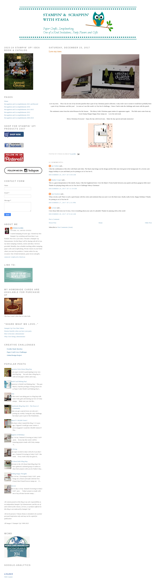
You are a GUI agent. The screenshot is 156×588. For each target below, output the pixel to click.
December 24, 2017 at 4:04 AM (62, 175)
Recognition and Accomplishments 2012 (17, 112)
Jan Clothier (55, 166)
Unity (12, 394)
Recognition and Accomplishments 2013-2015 (19, 109)
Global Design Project (14, 355)
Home (100, 223)
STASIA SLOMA (18, 228)
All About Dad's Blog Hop (19, 461)
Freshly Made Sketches (14, 349)
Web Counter (8, 577)
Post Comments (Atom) (65, 227)
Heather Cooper (56, 180)
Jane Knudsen (55, 194)
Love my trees (55, 51)
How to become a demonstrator (14, 334)
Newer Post (52, 223)
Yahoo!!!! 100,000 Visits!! (19, 420)
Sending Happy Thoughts (19, 474)
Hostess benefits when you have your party (18, 331)
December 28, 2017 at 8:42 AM (62, 214)
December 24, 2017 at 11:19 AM (63, 188)
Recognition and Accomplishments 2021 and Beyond (21, 104)
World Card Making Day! (19, 381)
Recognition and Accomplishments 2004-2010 (19, 118)
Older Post (148, 223)
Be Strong (14, 449)
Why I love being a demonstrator (14, 336)
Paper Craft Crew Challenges (17, 352)
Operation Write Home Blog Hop (21, 369)
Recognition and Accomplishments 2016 (17, 107)
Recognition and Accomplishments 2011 (17, 115)
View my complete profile (14, 257)
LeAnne (53, 208)
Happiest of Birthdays (17, 435)
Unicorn (13, 486)
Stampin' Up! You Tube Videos (14, 328)
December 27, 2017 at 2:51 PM (62, 202)
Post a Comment (54, 219)
